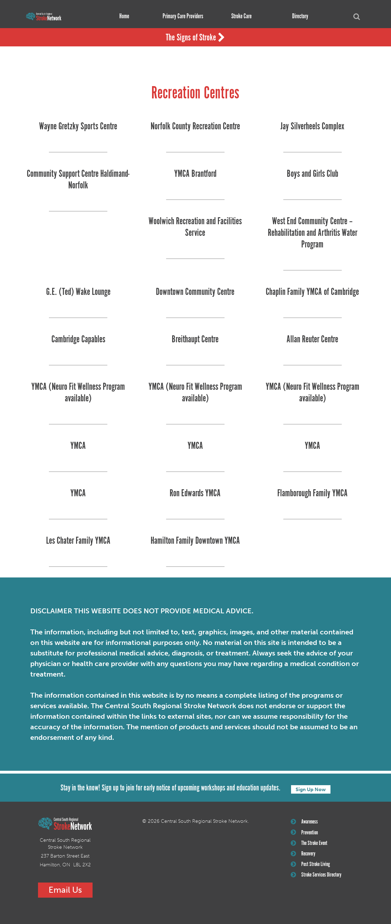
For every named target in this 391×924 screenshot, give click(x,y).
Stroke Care (239, 16)
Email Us (65, 889)
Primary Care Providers (180, 16)
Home (122, 16)
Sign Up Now (311, 787)
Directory (298, 16)
